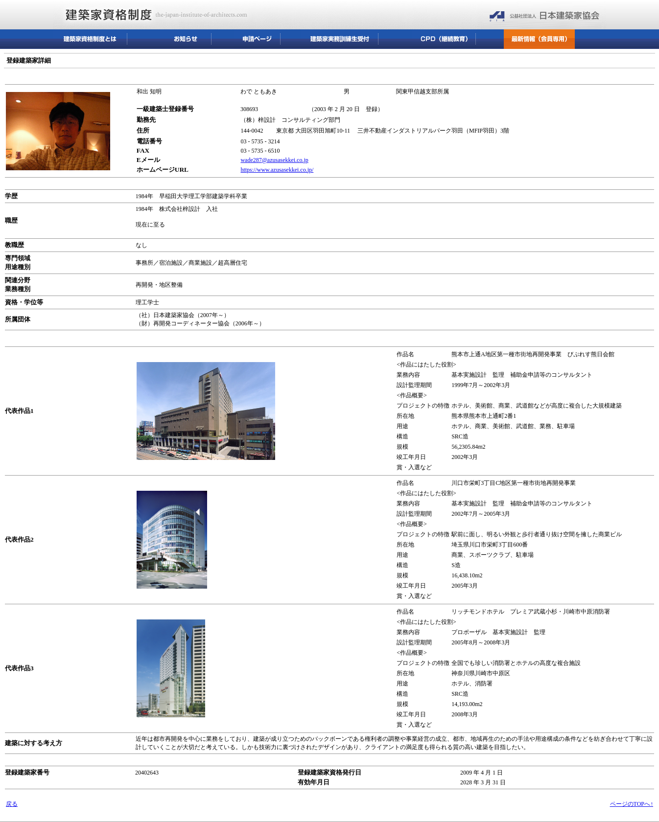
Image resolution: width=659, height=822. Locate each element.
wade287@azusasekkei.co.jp (274, 160)
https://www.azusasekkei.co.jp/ (276, 169)
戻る (12, 803)
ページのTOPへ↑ (631, 803)
